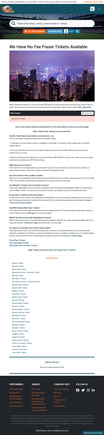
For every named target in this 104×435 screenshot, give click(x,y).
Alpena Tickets (18, 275)
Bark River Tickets (19, 294)
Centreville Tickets (19, 352)
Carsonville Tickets (19, 346)
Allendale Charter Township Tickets (26, 272)
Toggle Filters (87, 113)
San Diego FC (14, 393)
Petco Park (36, 389)
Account (57, 396)
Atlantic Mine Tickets (20, 285)
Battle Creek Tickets (20, 297)
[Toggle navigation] (99, 9)
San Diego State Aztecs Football (15, 397)
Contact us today (30, 223)
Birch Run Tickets (18, 319)
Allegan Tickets (18, 266)
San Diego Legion (16, 406)
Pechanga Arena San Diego (38, 394)
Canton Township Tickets (22, 343)
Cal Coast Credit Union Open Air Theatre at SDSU (38, 401)
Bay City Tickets (18, 300)
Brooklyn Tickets (18, 328)
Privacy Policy (59, 406)
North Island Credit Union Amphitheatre (39, 409)
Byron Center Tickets (20, 331)
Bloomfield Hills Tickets (21, 322)
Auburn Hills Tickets (19, 288)
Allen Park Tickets (19, 269)
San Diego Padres (16, 389)
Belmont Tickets (18, 306)
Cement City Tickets (20, 349)
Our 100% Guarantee (34, 31)
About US (57, 393)
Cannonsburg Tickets (20, 340)
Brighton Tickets (18, 325)
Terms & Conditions (61, 389)
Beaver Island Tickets (20, 303)
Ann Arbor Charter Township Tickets (26, 282)
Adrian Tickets (17, 263)
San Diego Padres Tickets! (65, 250)
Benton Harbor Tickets (20, 309)
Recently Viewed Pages (93, 433)
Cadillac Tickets (18, 334)
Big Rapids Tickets (19, 316)
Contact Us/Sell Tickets (60, 401)
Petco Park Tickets (17, 240)
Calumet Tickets (18, 337)
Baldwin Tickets (18, 291)
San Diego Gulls (15, 402)
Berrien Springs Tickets (21, 312)
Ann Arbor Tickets (19, 279)
